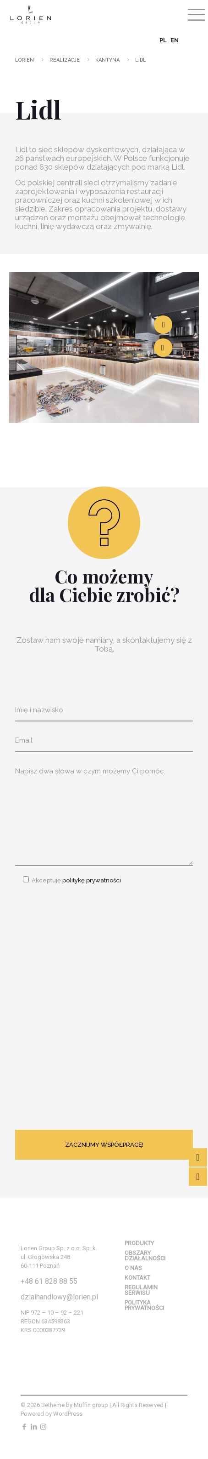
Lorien (24, 60)
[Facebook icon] (24, 1427)
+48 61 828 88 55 (49, 1281)
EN (174, 40)
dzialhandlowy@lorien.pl (59, 1297)
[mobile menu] (195, 14)
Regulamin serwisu (141, 1290)
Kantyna (107, 60)
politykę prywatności (91, 880)
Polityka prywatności (144, 1305)
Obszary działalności (145, 1255)
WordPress (67, 1413)
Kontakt (137, 1277)
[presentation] (84, 1003)
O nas (133, 1267)
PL (163, 40)
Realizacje (64, 60)
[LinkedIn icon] (33, 1427)
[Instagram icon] (43, 1427)
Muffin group (91, 1405)
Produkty (139, 1243)
